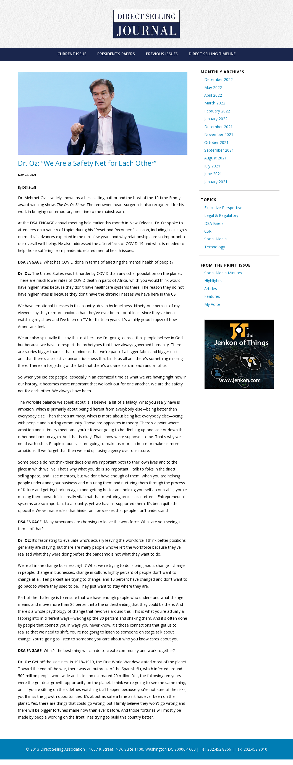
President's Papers (116, 53)
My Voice (212, 304)
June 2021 (213, 173)
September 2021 (219, 150)
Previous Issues (162, 53)
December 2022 (218, 79)
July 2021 (212, 166)
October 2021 (216, 142)
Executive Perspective (223, 207)
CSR (207, 231)
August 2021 (215, 158)
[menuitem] (72, 53)
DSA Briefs (214, 223)
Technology (214, 246)
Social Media (215, 238)
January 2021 (215, 181)
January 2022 (215, 118)
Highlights (213, 280)
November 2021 (218, 134)
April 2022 (213, 95)
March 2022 (214, 103)
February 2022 (217, 111)
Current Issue (71, 53)
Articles (210, 288)
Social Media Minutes (223, 272)
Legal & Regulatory (221, 215)
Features (212, 296)
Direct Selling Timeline (212, 53)
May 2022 (213, 87)
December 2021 (218, 126)
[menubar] (146, 53)
